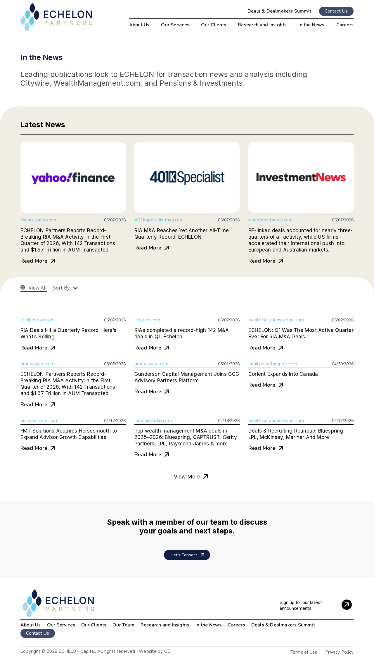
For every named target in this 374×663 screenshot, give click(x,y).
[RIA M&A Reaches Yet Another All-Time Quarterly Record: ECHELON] (187, 177)
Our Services (61, 625)
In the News (208, 625)
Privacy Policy (339, 652)
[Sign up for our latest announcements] (317, 604)
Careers (236, 625)
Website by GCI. (155, 651)
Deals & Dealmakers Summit (279, 11)
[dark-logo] (56, 17)
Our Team (123, 625)
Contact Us (336, 11)
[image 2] (99, 603)
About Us (30, 625)
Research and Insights (165, 625)
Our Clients (93, 625)
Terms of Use (303, 652)
